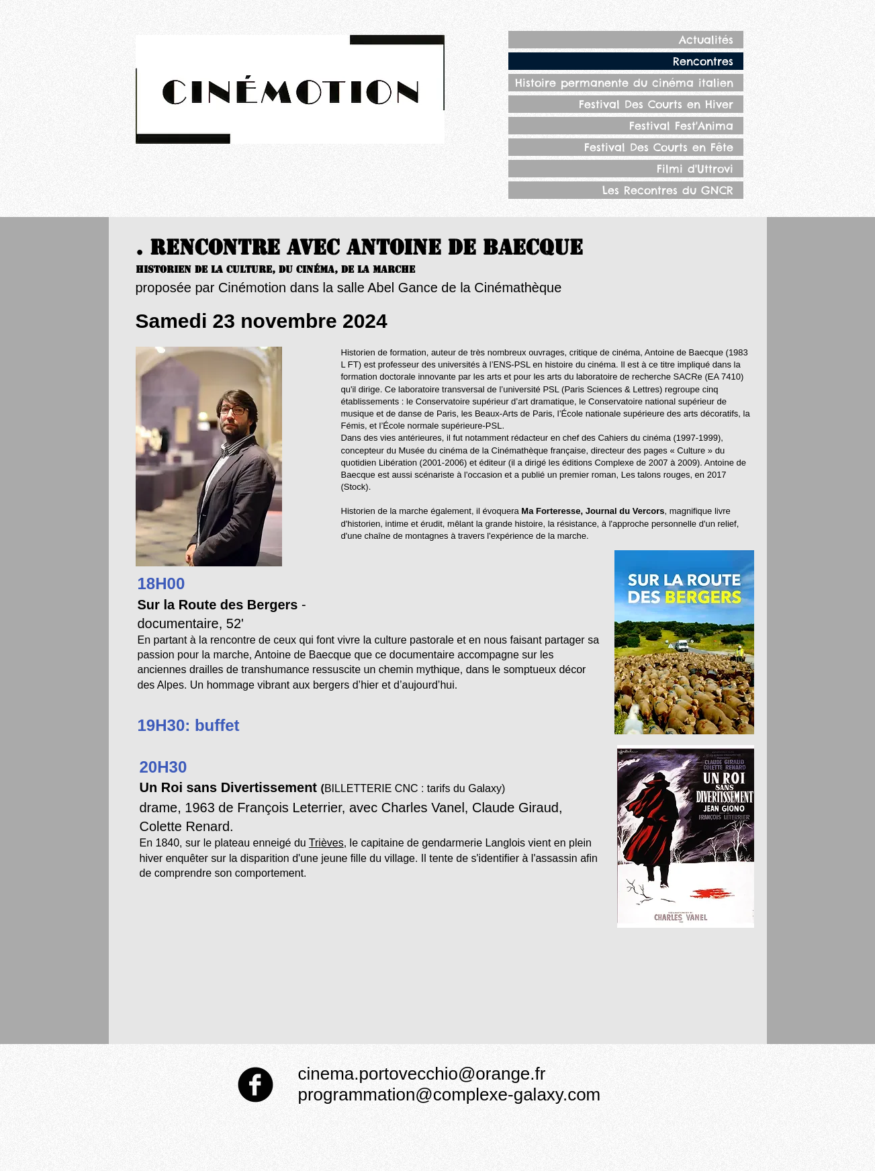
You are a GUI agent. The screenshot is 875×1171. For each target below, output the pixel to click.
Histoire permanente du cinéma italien (624, 82)
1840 (168, 843)
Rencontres (703, 61)
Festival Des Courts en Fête (658, 147)
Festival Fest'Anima (681, 125)
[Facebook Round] (255, 1084)
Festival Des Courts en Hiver (656, 104)
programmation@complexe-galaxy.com (449, 1094)
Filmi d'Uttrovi (695, 168)
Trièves (326, 843)
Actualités (706, 39)
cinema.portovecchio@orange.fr (422, 1074)
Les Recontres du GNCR (667, 190)
